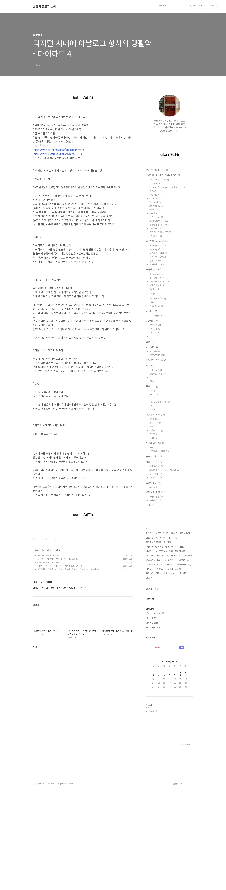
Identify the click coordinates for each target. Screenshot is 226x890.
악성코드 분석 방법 (159, 281)
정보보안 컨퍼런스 (159, 264)
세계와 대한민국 (155, 443)
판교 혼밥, (150, 649)
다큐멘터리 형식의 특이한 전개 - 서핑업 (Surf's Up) (55, 602)
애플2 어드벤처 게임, (155, 640)
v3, (158, 658)
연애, (167, 640)
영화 (42, 594)
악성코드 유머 (157, 228)
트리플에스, (169, 636)
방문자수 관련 (152, 716)
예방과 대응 (155, 235)
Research (155, 202)
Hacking (154, 249)
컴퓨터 (154, 302)
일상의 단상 (153, 482)
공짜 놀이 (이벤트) (156, 492)
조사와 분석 (153, 269)
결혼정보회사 (157, 355)
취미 (150, 365)
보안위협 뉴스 (159, 179)
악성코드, (157, 627)
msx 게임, (169, 662)
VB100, (162, 631)
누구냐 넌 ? (156, 213)
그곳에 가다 (155, 414)
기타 (149, 505)
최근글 (149, 683)
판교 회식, (150, 671)
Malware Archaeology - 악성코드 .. (167, 186)
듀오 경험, (150, 667)
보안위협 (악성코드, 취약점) (163, 175)
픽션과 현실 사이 (158, 253)
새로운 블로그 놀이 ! (155, 721)
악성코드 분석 (157, 190)
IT (150, 294)
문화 (37, 594)
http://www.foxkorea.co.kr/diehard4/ (55, 149)
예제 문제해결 (156, 285)
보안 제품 (155, 194)
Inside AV (155, 198)
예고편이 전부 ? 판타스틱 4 (45, 599)
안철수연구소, (152, 631)
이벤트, (160, 662)
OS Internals (156, 273)
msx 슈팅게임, (170, 653)
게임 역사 (155, 332)
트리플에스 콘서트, (154, 636)
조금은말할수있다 (159, 220)
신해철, (165, 667)
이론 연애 (155, 351)
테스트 (154, 209)
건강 (150, 341)
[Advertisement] (83, 547)
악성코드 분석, (161, 645)
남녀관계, (150, 645)
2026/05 (169, 755)
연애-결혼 (153, 346)
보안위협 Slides (157, 205)
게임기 (153, 336)
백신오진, (160, 649)
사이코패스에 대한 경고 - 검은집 (47, 606)
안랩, (158, 667)
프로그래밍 (155, 315)
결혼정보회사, (167, 658)
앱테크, (149, 627)
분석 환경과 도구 (158, 277)
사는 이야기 (154, 461)
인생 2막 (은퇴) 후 (156, 360)
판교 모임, (150, 653)
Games (152, 320)
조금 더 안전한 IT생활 (160, 232)
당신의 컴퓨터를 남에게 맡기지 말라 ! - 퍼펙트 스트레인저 (57, 609)
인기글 (158, 683)
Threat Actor (156, 183)
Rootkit (154, 288)
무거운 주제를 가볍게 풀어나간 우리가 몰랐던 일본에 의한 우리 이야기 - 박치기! (65, 613)
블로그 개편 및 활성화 (155, 707)
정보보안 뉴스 (158, 245)
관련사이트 (178, 877)
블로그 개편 (151, 712)
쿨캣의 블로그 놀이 (44, 6)
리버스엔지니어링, (171, 627)
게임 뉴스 (155, 328)
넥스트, (159, 653)
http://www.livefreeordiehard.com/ (54, 154)
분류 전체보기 (157, 169)
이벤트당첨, (151, 662)
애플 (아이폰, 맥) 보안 (160, 256)
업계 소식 (155, 260)
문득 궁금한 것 (154, 456)
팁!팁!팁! (151, 311)
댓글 (35, 691)
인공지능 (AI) (156, 306)
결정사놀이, (151, 658)
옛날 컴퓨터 (157, 298)
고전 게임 (155, 325)
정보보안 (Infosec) (157, 241)
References (156, 217)
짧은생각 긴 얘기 (158, 224)
